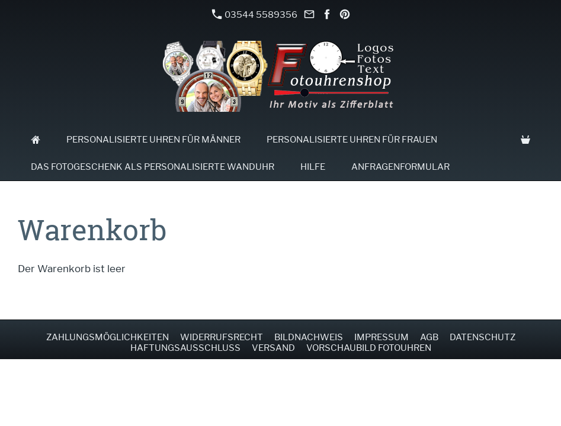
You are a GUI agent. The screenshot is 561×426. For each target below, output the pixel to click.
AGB (429, 337)
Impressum (381, 337)
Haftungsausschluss (185, 348)
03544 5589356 (254, 14)
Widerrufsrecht (221, 337)
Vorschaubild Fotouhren (368, 348)
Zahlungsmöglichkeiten (107, 337)
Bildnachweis (308, 337)
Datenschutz (482, 337)
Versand (273, 348)
